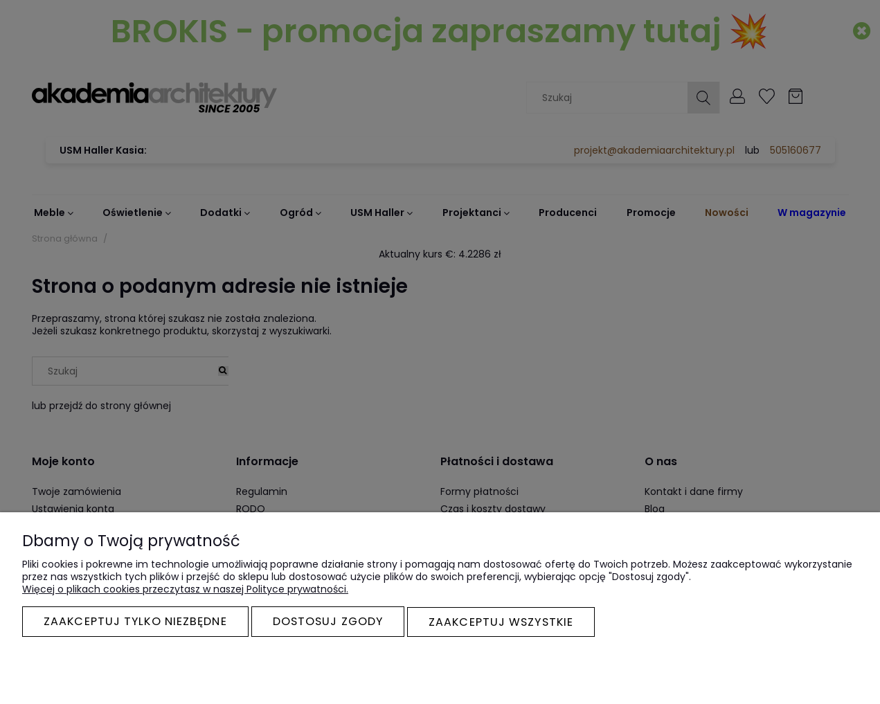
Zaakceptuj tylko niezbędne (135, 622)
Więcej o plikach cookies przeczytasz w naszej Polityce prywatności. (185, 590)
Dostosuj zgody (328, 622)
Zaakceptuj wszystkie (501, 622)
